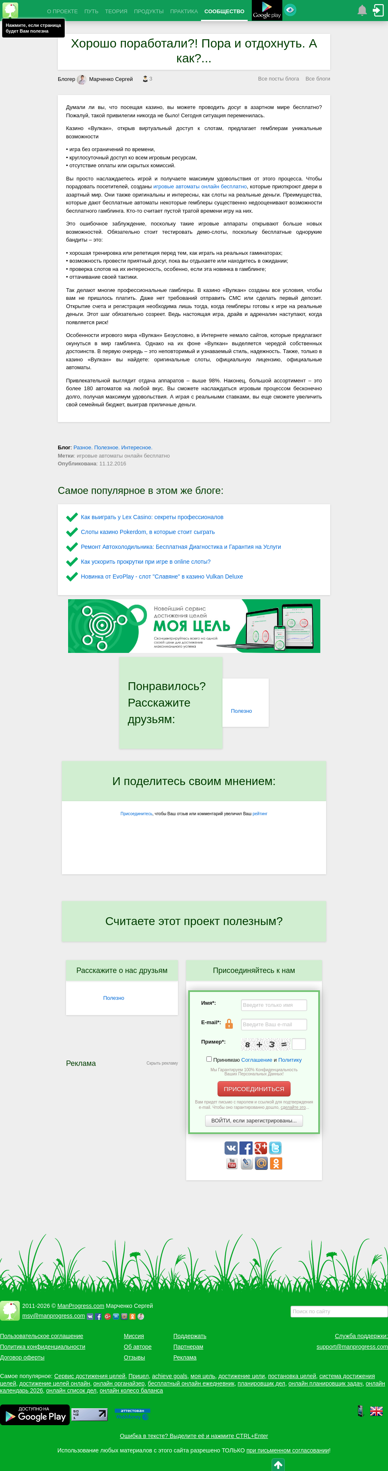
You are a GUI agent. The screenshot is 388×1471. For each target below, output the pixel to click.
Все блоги (317, 79)
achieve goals (169, 1376)
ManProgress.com (80, 1306)
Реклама (184, 1357)
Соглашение (256, 1060)
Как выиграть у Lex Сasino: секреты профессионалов (152, 517)
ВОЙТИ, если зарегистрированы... (254, 1120)
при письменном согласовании (287, 1450)
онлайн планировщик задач (326, 1383)
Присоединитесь (136, 813)
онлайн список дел (71, 1390)
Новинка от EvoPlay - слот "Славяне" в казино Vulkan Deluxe (162, 576)
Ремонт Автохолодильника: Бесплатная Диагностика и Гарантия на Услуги (181, 546)
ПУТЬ (91, 11)
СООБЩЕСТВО (224, 11)
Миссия (134, 1336)
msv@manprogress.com (53, 1315)
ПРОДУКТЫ (149, 11)
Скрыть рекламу (162, 1063)
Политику (290, 1060)
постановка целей (292, 1376)
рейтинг (260, 813)
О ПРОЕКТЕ (62, 11)
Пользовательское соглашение (41, 1336)
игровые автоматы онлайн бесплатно (200, 186)
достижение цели (241, 1376)
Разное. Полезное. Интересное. (113, 447)
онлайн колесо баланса (131, 1390)
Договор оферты (22, 1357)
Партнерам (188, 1346)
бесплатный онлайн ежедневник (191, 1383)
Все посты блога (278, 79)
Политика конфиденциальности (42, 1346)
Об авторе (137, 1346)
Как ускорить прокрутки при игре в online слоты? (146, 561)
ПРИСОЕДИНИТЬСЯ (254, 1088)
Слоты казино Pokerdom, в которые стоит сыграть (148, 532)
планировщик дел (261, 1383)
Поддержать (189, 1336)
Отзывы (134, 1357)
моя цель (203, 1376)
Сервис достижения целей (89, 1376)
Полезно (241, 711)
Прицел (138, 1376)
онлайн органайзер (118, 1383)
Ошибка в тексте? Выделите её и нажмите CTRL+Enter (194, 1436)
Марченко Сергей (105, 79)
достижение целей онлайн (54, 1383)
